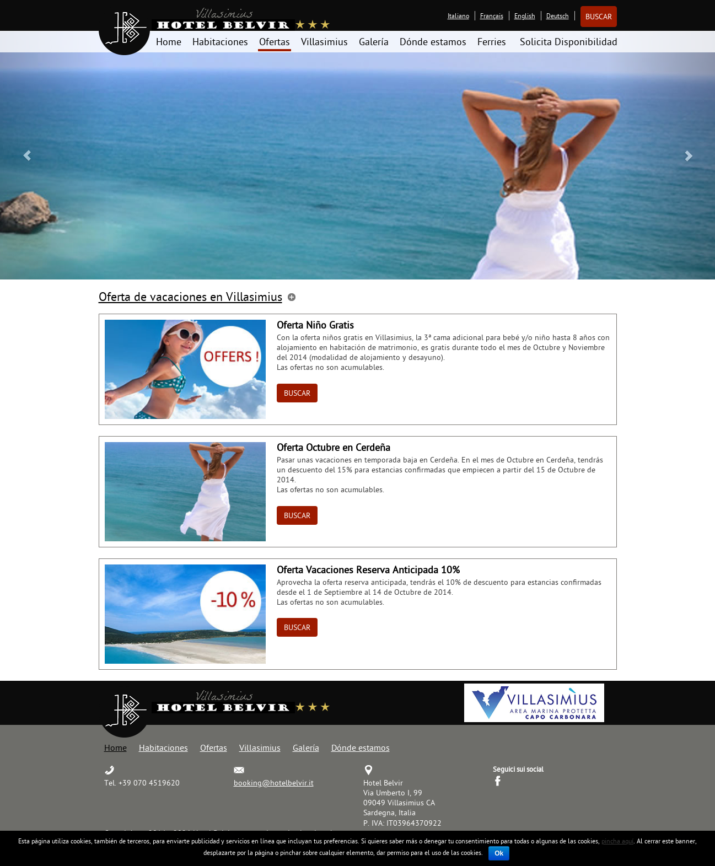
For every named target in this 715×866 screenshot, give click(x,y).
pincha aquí (617, 841)
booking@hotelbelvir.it (274, 783)
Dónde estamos (433, 41)
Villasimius (324, 41)
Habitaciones (220, 41)
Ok (498, 853)
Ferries (491, 41)
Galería (374, 41)
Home (168, 41)
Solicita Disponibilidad (568, 41)
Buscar (598, 16)
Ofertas (274, 41)
